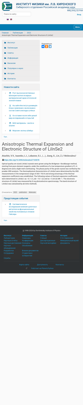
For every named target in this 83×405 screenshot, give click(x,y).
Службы (7, 258)
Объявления (27, 246)
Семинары (26, 238)
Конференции (27, 241)
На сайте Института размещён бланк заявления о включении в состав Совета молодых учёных (23, 108)
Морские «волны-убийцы (22, 131)
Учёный (43, 238)
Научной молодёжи (48, 243)
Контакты (11, 79)
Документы (65, 243)
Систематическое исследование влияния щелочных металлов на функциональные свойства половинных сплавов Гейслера (23, 209)
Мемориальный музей (69, 241)
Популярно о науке (15, 68)
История (10, 73)
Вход (79, 15)
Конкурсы (26, 243)
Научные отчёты (10, 241)
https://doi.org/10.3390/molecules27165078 (21, 160)
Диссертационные (47, 241)
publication (23, 192)
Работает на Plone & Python (42, 268)
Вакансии (11, 63)
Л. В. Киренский (66, 238)
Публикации (18, 33)
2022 (29, 33)
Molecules (32, 192)
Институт (11, 43)
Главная (5, 33)
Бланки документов (30, 251)
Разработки (9, 251)
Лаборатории (9, 238)
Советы (10, 53)
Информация (12, 58)
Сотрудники (9, 253)
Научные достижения (12, 243)
